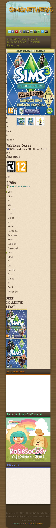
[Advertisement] (28, 393)
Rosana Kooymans (34, 524)
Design (15, 524)
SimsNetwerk (31, 10)
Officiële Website (19, 186)
